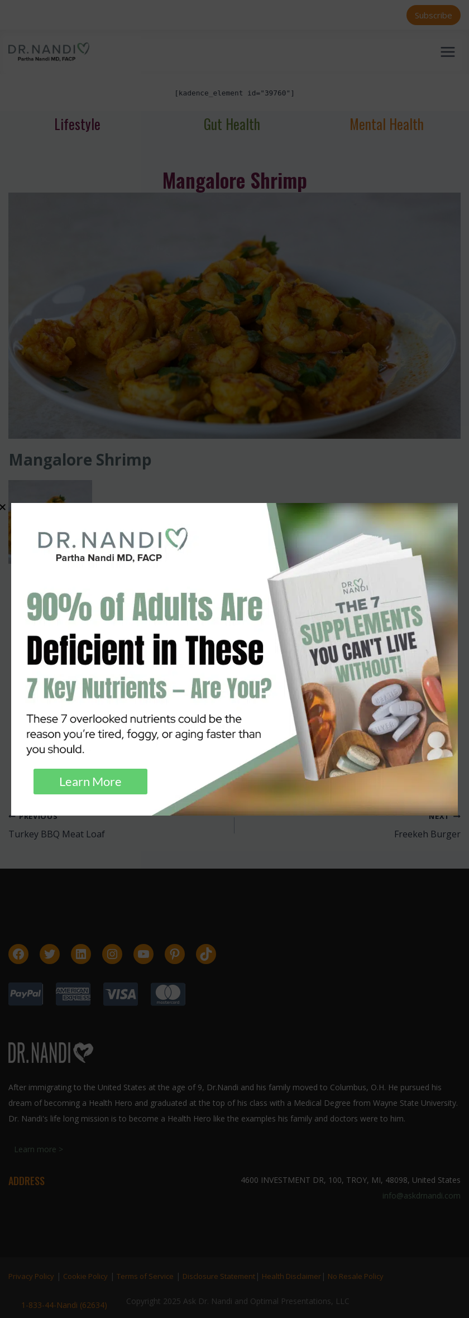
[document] (234, 659)
